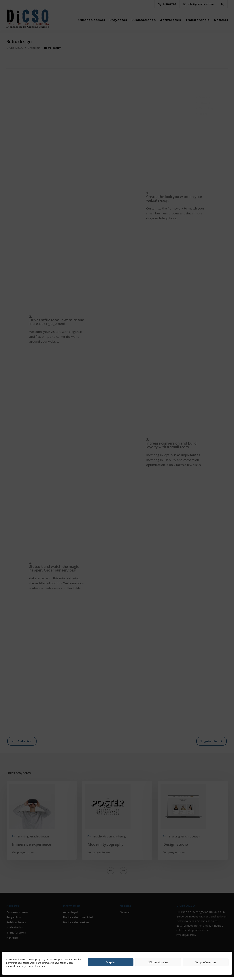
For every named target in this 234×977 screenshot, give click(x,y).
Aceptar (111, 962)
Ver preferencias (205, 962)
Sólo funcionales (158, 962)
